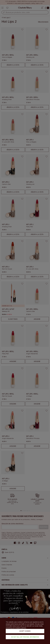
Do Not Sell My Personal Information (25, 637)
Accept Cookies (25, 631)
